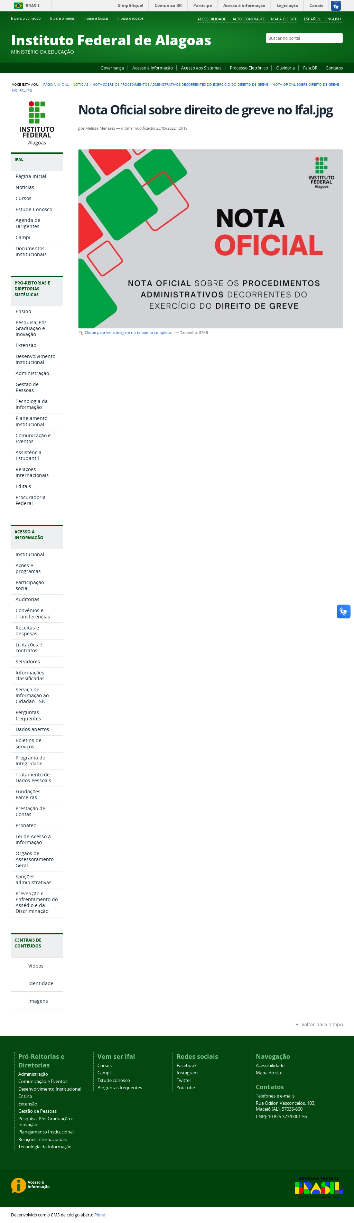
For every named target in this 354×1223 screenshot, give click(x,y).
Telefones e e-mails (275, 1096)
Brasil (33, 6)
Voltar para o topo (322, 1024)
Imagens (38, 1001)
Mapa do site (284, 18)
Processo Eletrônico (249, 68)
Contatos (334, 68)
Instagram (322, 51)
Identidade (41, 983)
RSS (339, 51)
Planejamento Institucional (46, 1132)
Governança (112, 68)
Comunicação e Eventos (42, 1081)
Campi (104, 1073)
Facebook (304, 51)
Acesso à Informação (152, 68)
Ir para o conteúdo (28, 18)
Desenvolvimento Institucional (49, 1089)
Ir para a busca (99, 18)
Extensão (27, 1104)
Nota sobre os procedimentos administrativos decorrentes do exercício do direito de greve (180, 84)
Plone (99, 1214)
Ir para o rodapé (133, 18)
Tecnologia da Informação (45, 1147)
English (333, 18)
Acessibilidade (211, 18)
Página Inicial (55, 84)
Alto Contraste (249, 18)
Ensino (25, 1096)
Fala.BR (310, 68)
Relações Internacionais (42, 1139)
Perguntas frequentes (119, 1088)
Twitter (330, 51)
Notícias (80, 84)
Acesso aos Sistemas (201, 68)
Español (312, 18)
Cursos (104, 1065)
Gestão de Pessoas (37, 1111)
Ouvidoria (285, 68)
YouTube (313, 51)
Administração (33, 1074)
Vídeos (36, 965)
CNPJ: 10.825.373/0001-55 (281, 1117)
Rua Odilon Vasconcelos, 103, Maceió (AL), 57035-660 (285, 1106)
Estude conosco (113, 1080)
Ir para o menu (65, 18)
